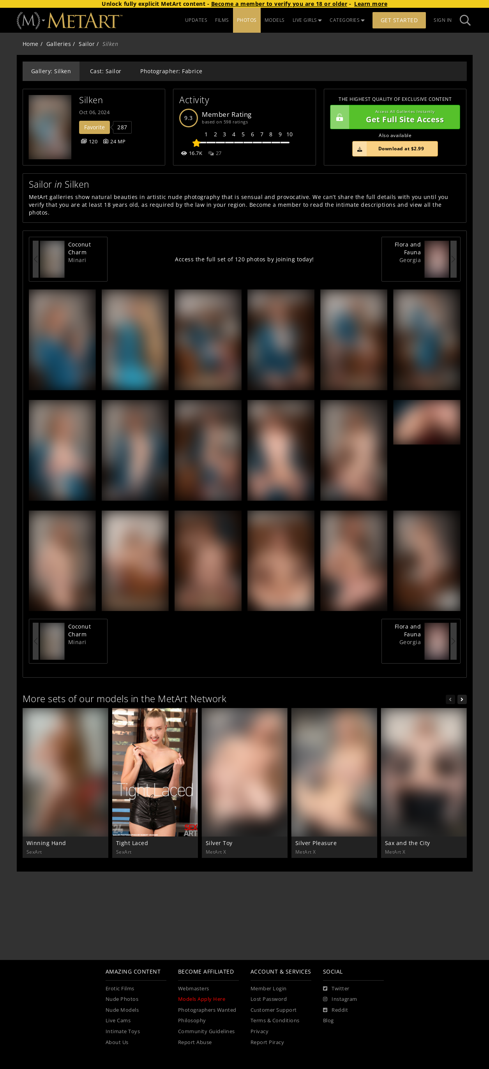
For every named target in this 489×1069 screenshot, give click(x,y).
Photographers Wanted (207, 1010)
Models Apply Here (202, 999)
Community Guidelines (206, 1031)
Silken (91, 100)
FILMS (222, 20)
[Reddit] (335, 1010)
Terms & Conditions (275, 1020)
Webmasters (193, 988)
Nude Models (122, 1010)
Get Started (399, 20)
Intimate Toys (123, 1031)
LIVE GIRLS (307, 20)
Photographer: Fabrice (171, 71)
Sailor (87, 44)
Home (31, 44)
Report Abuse (195, 1042)
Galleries (58, 44)
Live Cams (118, 1020)
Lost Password (269, 999)
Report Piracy (267, 1042)
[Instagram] (340, 999)
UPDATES (196, 20)
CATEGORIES (347, 20)
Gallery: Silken (51, 71)
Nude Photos (122, 999)
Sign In (443, 20)
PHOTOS (247, 20)
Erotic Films (120, 988)
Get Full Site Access (393, 117)
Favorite (94, 127)
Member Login (269, 988)
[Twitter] (336, 988)
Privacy (260, 1031)
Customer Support (274, 1010)
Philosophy (192, 1020)
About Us (117, 1042)
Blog (328, 1020)
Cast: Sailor (106, 71)
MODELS (275, 20)
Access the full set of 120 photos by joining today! (244, 259)
